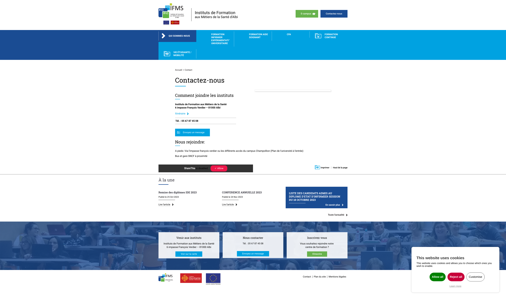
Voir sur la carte (189, 254)
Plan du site (320, 277)
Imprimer (325, 167)
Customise (475, 276)
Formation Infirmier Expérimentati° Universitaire (220, 39)
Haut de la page (340, 167)
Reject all (456, 276)
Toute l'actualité (336, 215)
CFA (289, 34)
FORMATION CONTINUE (331, 36)
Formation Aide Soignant (258, 36)
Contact (307, 277)
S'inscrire (317, 254)
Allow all (437, 276)
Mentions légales (337, 277)
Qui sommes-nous (179, 36)
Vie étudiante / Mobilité (182, 54)
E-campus (306, 13)
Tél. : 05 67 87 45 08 (253, 244)
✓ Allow (219, 168)
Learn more (455, 286)
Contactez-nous (334, 13)
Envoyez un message (194, 132)
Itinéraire (180, 113)
